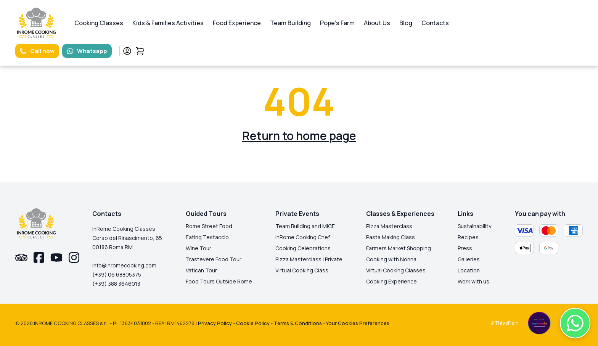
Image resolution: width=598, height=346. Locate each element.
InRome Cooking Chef (302, 237)
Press (465, 248)
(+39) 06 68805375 (116, 274)
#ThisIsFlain (504, 323)
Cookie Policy (253, 323)
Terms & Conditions (298, 323)
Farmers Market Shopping (398, 248)
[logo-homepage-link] (36, 23)
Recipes (468, 237)
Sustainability (474, 226)
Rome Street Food (209, 226)
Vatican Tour (201, 270)
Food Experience (237, 23)
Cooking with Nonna (391, 259)
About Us (377, 23)
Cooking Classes (98, 23)
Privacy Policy (215, 323)
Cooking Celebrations (303, 248)
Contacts (435, 23)
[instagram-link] (74, 257)
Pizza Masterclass (389, 226)
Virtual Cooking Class (301, 270)
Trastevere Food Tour (213, 259)
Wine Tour (198, 248)
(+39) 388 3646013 (116, 283)
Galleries (469, 259)
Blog (405, 23)
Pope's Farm (337, 23)
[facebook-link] (39, 257)
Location (469, 270)
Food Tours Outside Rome (219, 281)
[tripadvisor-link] (21, 257)
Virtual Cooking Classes (396, 270)
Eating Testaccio (207, 237)
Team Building (290, 23)
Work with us (473, 281)
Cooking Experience (391, 281)
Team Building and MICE (305, 226)
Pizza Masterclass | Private (308, 259)
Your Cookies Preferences (357, 323)
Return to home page (299, 135)
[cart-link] (140, 51)
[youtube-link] (56, 257)
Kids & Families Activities (168, 23)
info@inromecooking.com (124, 265)
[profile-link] (127, 51)
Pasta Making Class (390, 237)
